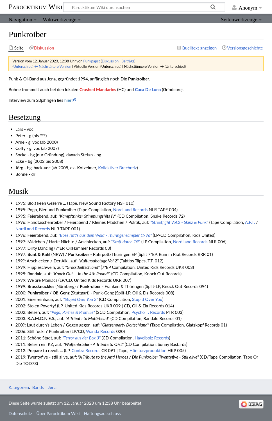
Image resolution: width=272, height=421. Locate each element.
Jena (52, 387)
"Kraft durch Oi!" (125, 241)
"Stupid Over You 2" (80, 299)
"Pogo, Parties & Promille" (72, 312)
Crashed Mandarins (98, 89)
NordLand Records (130, 209)
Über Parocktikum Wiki (58, 413)
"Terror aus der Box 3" (81, 337)
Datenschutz (20, 413)
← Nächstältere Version (52, 66)
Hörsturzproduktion (148, 350)
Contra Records (86, 350)
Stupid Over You (147, 299)
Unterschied (23, 66)
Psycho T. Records (148, 312)
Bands (38, 387)
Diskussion (110, 61)
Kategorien (18, 387)
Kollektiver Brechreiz (117, 167)
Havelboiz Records (152, 337)
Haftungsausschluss (102, 413)
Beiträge (127, 61)
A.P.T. (250, 222)
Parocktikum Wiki (35, 6)
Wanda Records (100, 331)
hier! (68, 100)
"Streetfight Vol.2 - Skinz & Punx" (179, 222)
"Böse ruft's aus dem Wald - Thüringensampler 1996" (105, 235)
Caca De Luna (148, 89)
